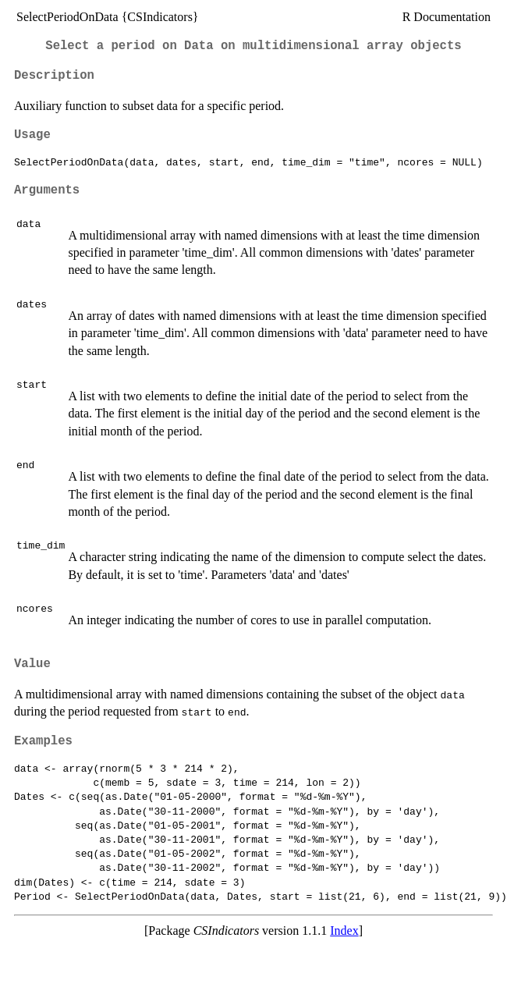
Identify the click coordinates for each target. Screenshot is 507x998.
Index (344, 930)
